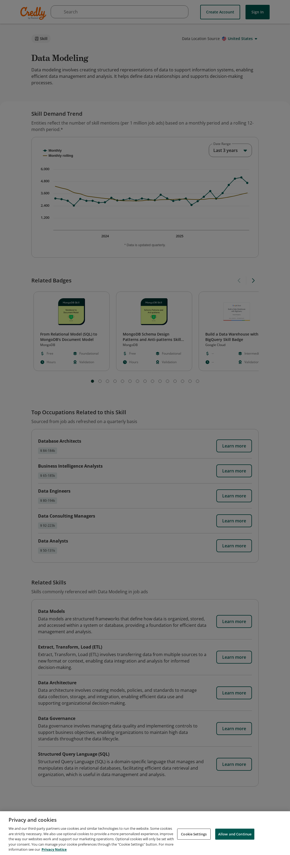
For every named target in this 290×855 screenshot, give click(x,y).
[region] (145, 833)
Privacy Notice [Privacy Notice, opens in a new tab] (54, 849)
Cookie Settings (194, 833)
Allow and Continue (234, 833)
